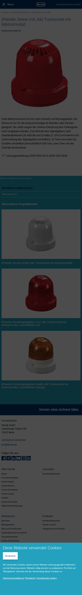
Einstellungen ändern (47, 578)
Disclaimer (30, 578)
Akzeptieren (10, 556)
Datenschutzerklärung (13, 578)
